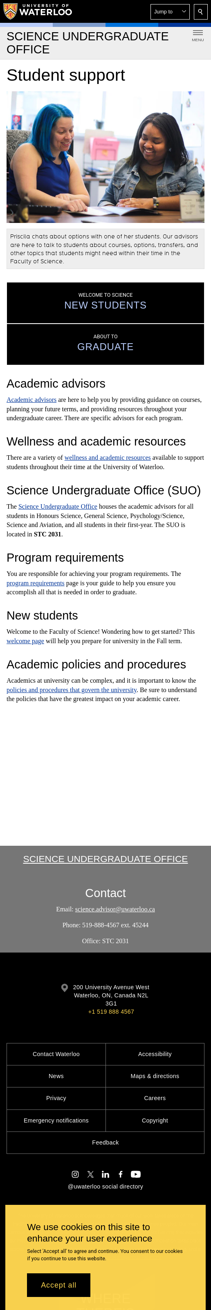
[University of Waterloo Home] (38, 11)
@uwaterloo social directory (105, 1186)
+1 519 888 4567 (111, 1011)
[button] (170, 11)
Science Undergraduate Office (57, 506)
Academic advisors (31, 399)
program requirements (36, 582)
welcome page (25, 640)
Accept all (58, 1285)
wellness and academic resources (108, 457)
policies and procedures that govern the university (72, 689)
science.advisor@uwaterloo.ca (115, 909)
